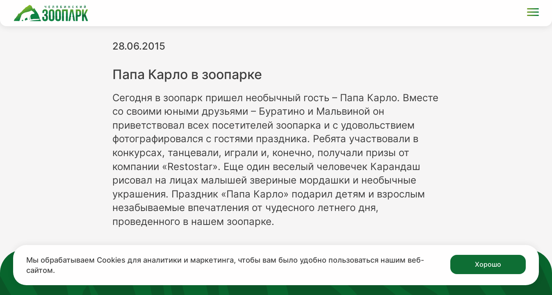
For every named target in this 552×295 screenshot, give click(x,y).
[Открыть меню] (533, 13)
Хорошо (488, 264)
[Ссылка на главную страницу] (51, 13)
